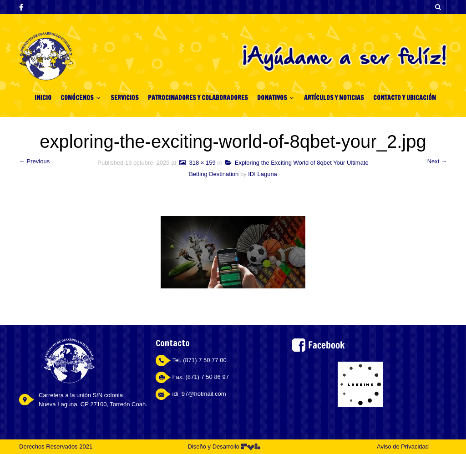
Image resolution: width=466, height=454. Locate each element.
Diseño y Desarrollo (223, 446)
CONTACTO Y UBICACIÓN (404, 97)
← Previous (34, 161)
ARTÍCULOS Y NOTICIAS (334, 97)
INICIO (43, 97)
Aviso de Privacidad (403, 446)
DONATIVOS (272, 97)
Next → (437, 161)
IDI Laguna (262, 174)
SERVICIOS (125, 97)
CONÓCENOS (77, 97)
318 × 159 (197, 162)
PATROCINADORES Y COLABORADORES (198, 97)
